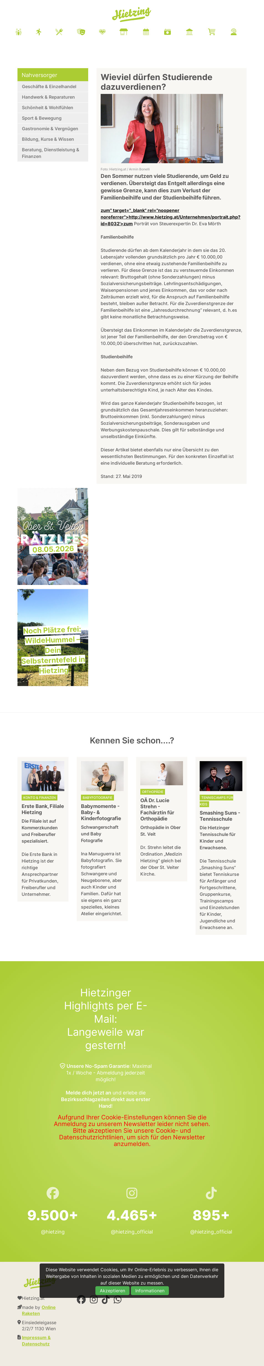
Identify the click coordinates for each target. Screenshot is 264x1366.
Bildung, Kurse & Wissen (48, 139)
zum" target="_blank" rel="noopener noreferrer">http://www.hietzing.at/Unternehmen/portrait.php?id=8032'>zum (170, 217)
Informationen (149, 1290)
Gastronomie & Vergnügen (50, 128)
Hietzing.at (132, 14)
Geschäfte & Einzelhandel (49, 86)
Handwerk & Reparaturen (48, 97)
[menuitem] (132, 33)
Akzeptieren (112, 1290)
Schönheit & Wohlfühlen (47, 107)
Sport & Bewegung (42, 118)
